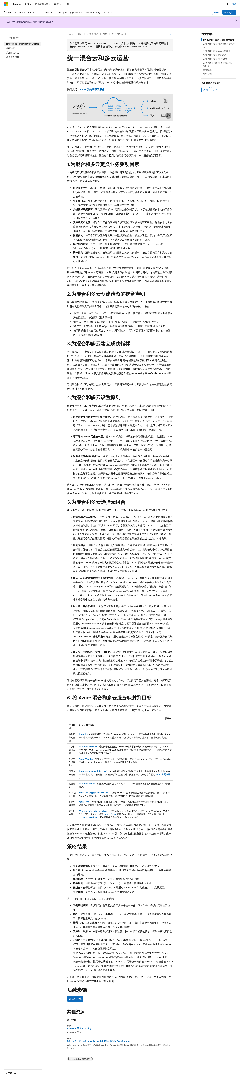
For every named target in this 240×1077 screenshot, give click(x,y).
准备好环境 (75, 998)
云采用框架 (92, 33)
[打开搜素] (228, 4)
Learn (70, 33)
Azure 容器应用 (163, 774)
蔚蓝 (80, 33)
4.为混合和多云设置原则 (214, 54)
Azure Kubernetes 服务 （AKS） (94, 771)
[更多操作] (170, 34)
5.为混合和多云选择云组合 (215, 58)
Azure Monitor (86, 758)
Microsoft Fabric (87, 783)
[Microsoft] (6, 4)
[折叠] (37, 31)
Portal (217, 12)
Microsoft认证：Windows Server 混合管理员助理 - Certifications (98, 1041)
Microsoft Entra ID (88, 746)
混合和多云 (117, 33)
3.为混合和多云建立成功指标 (216, 50)
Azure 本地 (84, 801)
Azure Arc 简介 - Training (79, 1028)
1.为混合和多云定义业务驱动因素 (218, 39)
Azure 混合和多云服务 (92, 89)
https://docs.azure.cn (135, 46)
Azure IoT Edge (102, 792)
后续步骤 (207, 73)
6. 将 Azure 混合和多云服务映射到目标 (218, 64)
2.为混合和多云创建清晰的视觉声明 (219, 45)
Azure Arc (83, 734)
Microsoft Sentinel (88, 817)
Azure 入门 (229, 12)
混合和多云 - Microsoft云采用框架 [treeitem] (22, 43)
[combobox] (21, 38)
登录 (234, 3)
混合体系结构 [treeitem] (12, 57)
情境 (105, 33)
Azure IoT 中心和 (87, 792)
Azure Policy (110, 814)
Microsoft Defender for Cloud (93, 810)
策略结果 (207, 69)
